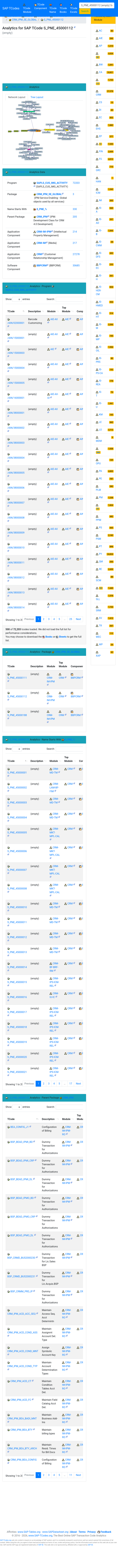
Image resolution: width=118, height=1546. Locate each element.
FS (100, 159)
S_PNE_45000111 (17, 677)
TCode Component (40, 6)
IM (100, 200)
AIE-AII (54, 319)
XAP (98, 655)
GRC (98, 170)
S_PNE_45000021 (17, 1072)
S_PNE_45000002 (17, 787)
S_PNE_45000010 (17, 907)
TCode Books (63, 8)
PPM (98, 520)
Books (48, 636)
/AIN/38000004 (15, 457)
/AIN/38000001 (15, 412)
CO (98, 84)
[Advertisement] (44, 60)
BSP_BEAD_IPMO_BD (22, 1198)
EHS (98, 128)
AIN (82, 319)
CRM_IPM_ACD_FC (20, 1399)
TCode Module (28, 8)
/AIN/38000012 (15, 577)
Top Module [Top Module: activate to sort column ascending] (66, 309)
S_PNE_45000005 (17, 832)
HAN (98, 181)
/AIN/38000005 (15, 472)
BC (98, 57)
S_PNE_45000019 (17, 1042)
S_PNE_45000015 (17, 982)
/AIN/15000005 (15, 382)
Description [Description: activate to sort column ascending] (34, 311)
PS (100, 527)
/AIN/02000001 (15, 322)
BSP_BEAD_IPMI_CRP (22, 1160)
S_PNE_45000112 (53, 19)
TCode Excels (73, 8)
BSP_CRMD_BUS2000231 (21, 1276)
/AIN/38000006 (15, 487)
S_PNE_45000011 (17, 922)
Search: (66, 299)
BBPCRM (42, 265)
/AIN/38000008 (15, 517)
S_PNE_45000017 (17, 1012)
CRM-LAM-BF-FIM (54, 787)
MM (98, 452)
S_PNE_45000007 (17, 869)
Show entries (18, 299)
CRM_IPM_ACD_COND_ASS (22, 1332)
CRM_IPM (42, 216)
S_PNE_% (42, 209)
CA (100, 72)
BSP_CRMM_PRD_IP (21, 1291)
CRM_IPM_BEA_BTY (21, 1429)
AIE (67, 319)
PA (100, 471)
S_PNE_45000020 (17, 1057)
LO (100, 429)
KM (101, 414)
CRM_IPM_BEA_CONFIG (23, 1459)
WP (101, 644)
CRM (39, 254)
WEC (98, 636)
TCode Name (53, 8)
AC (100, 30)
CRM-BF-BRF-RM (54, 967)
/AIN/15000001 (15, 337)
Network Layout (16, 97)
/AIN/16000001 (15, 397)
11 (70, 1475)
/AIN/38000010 (15, 547)
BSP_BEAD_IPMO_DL (21, 1235)
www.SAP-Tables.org (29, 1531)
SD (101, 588)
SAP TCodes (10, 8)
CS (100, 102)
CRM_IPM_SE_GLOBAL (24, 19)
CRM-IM (41, 243)
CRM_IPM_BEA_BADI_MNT (22, 1418)
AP (100, 45)
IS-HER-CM (99, 290)
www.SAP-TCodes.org (40, 1535)
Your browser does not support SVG (44, 130)
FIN (101, 151)
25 (70, 619)
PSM (98, 538)
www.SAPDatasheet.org (55, 1531)
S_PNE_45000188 (17, 715)
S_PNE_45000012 (17, 937)
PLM (98, 489)
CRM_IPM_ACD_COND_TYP (22, 1366)
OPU (98, 463)
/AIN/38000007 (15, 502)
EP (100, 136)
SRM (98, 610)
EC (100, 117)
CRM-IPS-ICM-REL (54, 982)
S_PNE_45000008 (17, 888)
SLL (98, 599)
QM (101, 561)
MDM (99, 440)
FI (100, 144)
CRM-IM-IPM (44, 231)
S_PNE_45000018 (17, 1027)
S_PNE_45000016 (17, 997)
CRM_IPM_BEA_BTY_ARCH (22, 1448)
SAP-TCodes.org (5, 1540)
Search (85, 11)
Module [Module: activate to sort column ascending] (51, 311)
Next (78, 619)
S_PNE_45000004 (17, 817)
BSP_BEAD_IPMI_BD (21, 1142)
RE (100, 569)
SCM (98, 580)
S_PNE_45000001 (17, 772)
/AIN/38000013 (15, 592)
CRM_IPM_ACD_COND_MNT (22, 1351)
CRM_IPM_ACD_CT (20, 1381)
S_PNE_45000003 (17, 802)
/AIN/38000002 (15, 427)
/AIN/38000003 (15, 442)
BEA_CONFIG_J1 (19, 1127)
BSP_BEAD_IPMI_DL (21, 1179)
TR (100, 625)
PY (100, 553)
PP (98, 509)
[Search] (96, 5)
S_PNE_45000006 (17, 851)
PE (100, 478)
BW (101, 64)
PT (100, 546)
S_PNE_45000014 (17, 967)
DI (100, 109)
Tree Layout (37, 97)
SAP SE (40, 1545)
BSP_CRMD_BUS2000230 (21, 1257)
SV (100, 618)
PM (101, 497)
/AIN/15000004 (15, 367)
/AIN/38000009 (15, 532)
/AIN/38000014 (15, 607)
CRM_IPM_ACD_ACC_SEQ (21, 1313)
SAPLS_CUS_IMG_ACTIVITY (52, 182)
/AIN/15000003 (15, 352)
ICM (98, 192)
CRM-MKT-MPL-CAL (55, 832)
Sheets (63, 636)
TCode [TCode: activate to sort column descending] (11, 311)
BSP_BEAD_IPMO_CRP (22, 1216)
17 (70, 1083)
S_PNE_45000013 (17, 952)
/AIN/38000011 (15, 562)
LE (100, 422)
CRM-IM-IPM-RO (66, 1131)
